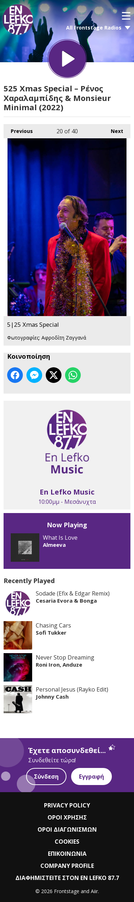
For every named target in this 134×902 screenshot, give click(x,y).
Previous (18, 129)
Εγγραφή (91, 776)
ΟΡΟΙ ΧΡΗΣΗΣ (67, 817)
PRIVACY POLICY (67, 805)
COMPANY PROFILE (67, 866)
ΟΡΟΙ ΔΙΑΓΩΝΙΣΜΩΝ (67, 829)
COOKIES (67, 841)
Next (113, 129)
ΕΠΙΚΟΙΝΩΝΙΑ (67, 854)
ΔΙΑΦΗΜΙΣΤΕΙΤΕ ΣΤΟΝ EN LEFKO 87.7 (67, 878)
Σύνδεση (46, 776)
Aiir (94, 891)
